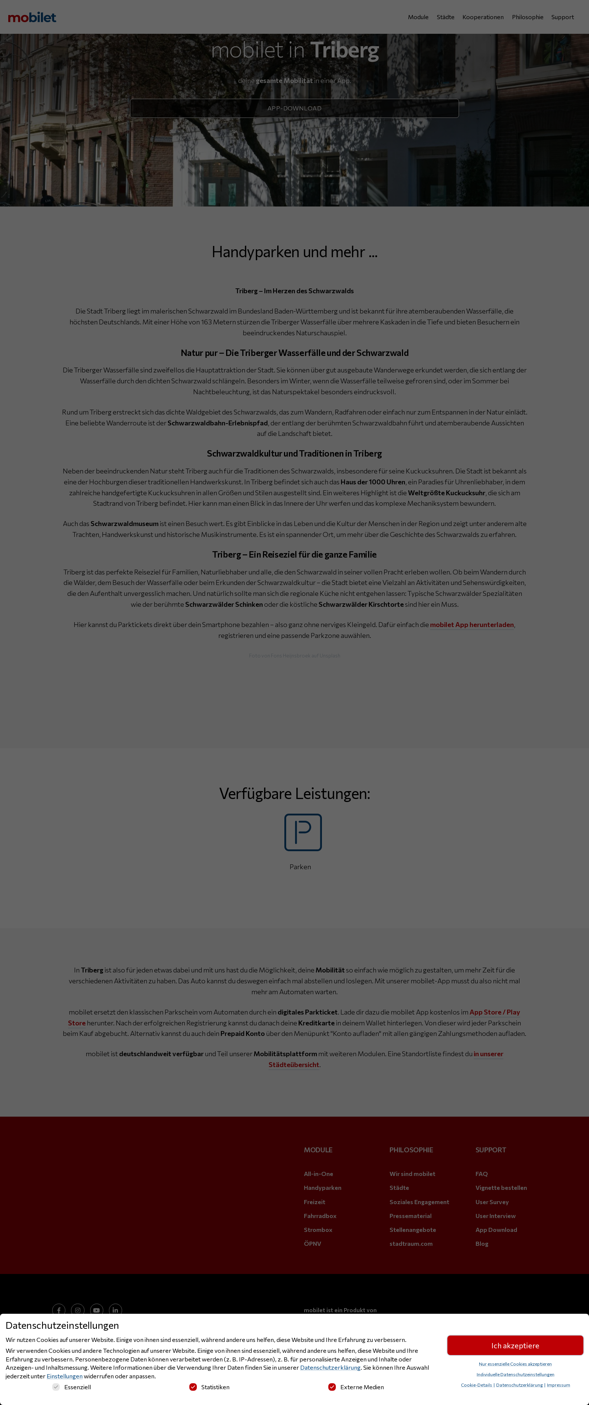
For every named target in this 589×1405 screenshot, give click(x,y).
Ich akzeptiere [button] (515, 1345)
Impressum (558, 1384)
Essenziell (71, 1386)
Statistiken (209, 1386)
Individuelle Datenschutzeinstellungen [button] (515, 1374)
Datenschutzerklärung (330, 1367)
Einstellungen (65, 1375)
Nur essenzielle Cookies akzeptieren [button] (515, 1363)
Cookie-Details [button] (477, 1384)
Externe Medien (356, 1386)
